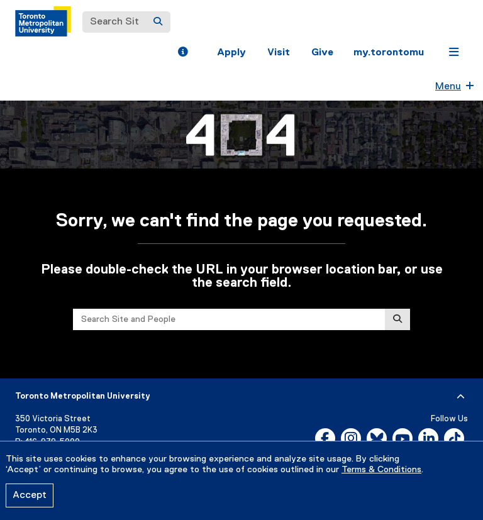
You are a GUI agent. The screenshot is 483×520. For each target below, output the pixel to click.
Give (322, 53)
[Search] (157, 22)
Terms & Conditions (381, 469)
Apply (231, 53)
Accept (30, 495)
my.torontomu (388, 53)
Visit (278, 53)
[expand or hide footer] (460, 396)
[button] (183, 53)
